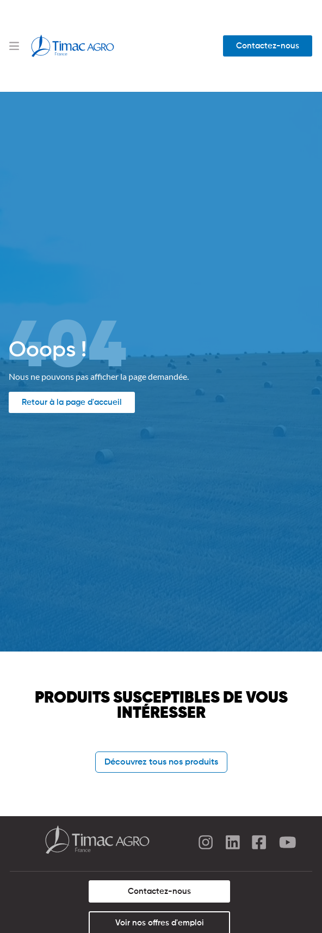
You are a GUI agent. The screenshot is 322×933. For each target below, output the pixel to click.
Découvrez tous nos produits (161, 762)
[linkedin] (233, 844)
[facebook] (260, 844)
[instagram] (205, 844)
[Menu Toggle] (14, 46)
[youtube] (287, 844)
